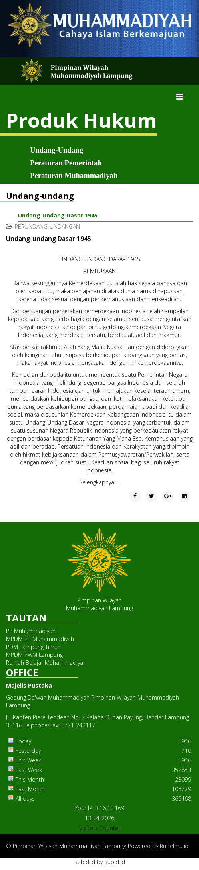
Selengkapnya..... (99, 482)
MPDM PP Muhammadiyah (40, 639)
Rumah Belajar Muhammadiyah (46, 662)
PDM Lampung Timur (33, 647)
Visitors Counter (99, 828)
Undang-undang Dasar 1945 (58, 215)
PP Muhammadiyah (31, 631)
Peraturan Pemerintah (66, 163)
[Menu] (179, 97)
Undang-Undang (56, 150)
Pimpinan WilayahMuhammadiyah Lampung (99, 604)
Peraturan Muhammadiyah (73, 175)
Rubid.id (84, 862)
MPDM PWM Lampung (34, 654)
